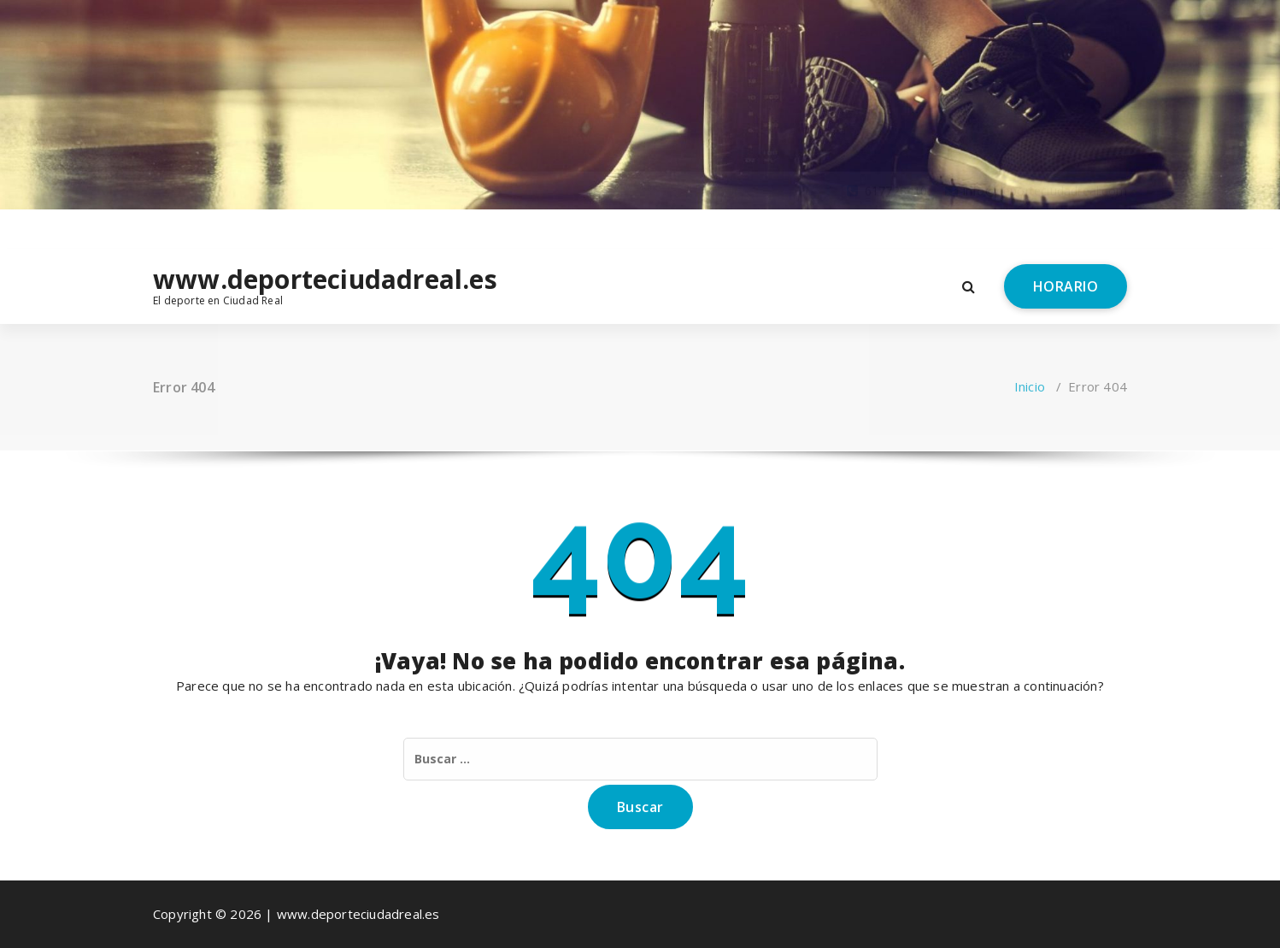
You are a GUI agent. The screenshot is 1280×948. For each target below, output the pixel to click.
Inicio (1029, 386)
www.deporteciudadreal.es (265, 279)
